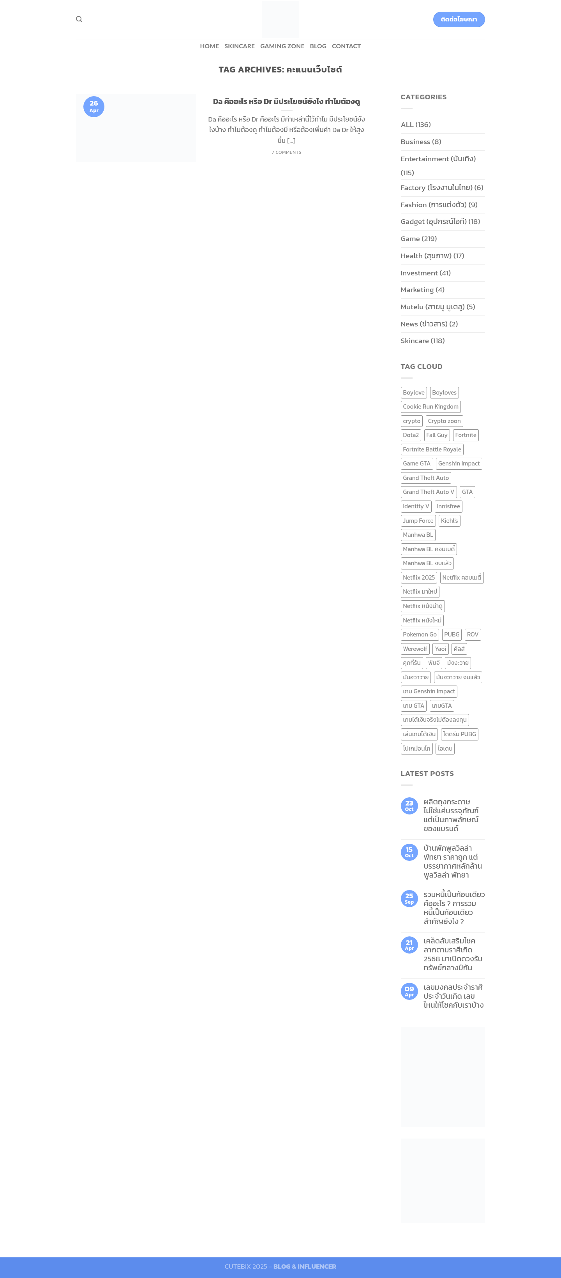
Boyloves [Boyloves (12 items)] (444, 392)
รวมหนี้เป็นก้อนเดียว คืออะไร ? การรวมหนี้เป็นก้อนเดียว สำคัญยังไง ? (454, 908)
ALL (407, 124)
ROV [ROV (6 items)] (473, 634)
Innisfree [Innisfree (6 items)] (448, 506)
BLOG (318, 45)
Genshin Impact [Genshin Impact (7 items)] (459, 463)
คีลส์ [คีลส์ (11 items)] (459, 648)
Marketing (417, 289)
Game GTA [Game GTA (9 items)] (417, 463)
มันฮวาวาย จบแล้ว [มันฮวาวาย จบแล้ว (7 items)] (458, 677)
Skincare (239, 45)
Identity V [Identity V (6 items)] (416, 506)
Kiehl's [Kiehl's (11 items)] (449, 520)
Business (415, 141)
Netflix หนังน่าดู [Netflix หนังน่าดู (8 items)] (423, 605)
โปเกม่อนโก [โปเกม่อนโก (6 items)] (416, 748)
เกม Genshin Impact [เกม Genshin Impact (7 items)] (429, 691)
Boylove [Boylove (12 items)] (414, 392)
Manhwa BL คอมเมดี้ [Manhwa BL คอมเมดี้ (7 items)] (429, 549)
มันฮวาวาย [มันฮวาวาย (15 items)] (416, 677)
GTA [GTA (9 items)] (467, 491)
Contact (346, 45)
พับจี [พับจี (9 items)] (433, 662)
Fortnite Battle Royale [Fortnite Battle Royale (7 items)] (432, 449)
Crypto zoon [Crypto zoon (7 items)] (444, 420)
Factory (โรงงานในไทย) (437, 187)
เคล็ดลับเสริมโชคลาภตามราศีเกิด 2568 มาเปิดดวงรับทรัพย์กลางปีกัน (453, 954)
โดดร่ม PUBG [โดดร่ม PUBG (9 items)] (459, 734)
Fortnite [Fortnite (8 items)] (465, 434)
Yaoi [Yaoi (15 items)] (440, 648)
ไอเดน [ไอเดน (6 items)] (445, 748)
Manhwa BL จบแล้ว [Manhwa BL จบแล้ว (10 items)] (427, 563)
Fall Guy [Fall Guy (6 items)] (437, 434)
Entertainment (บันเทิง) (438, 158)
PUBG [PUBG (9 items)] (452, 634)
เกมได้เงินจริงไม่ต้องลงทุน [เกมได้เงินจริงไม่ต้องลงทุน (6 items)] (435, 719)
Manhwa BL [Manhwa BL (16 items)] (418, 534)
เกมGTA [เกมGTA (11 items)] (442, 705)
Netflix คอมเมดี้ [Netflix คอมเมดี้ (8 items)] (462, 577)
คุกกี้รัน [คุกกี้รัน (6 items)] (412, 662)
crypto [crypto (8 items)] (412, 420)
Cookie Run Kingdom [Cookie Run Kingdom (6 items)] (431, 406)
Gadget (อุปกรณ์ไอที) (434, 221)
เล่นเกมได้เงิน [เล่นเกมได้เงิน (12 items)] (419, 734)
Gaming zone (282, 45)
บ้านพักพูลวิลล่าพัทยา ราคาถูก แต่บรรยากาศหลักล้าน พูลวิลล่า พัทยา (453, 862)
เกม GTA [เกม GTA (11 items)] (414, 705)
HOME (209, 45)
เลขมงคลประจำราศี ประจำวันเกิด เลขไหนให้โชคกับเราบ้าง (454, 996)
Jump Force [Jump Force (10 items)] (418, 520)
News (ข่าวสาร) (424, 324)
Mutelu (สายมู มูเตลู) (433, 306)
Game (410, 238)
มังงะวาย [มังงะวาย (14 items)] (458, 662)
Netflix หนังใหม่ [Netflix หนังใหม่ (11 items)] (422, 620)
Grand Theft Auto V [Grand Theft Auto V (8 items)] (429, 491)
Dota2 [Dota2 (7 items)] (411, 434)
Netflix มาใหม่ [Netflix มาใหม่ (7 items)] (420, 591)
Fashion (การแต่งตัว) (434, 204)
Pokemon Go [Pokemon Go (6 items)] (420, 634)
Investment (419, 273)
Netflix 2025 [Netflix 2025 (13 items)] (419, 577)
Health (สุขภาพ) (426, 255)
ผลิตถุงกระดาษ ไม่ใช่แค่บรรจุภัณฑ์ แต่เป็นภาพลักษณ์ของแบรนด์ (451, 815)
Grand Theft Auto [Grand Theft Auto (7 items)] (426, 477)
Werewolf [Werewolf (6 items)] (415, 648)
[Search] (79, 19)
